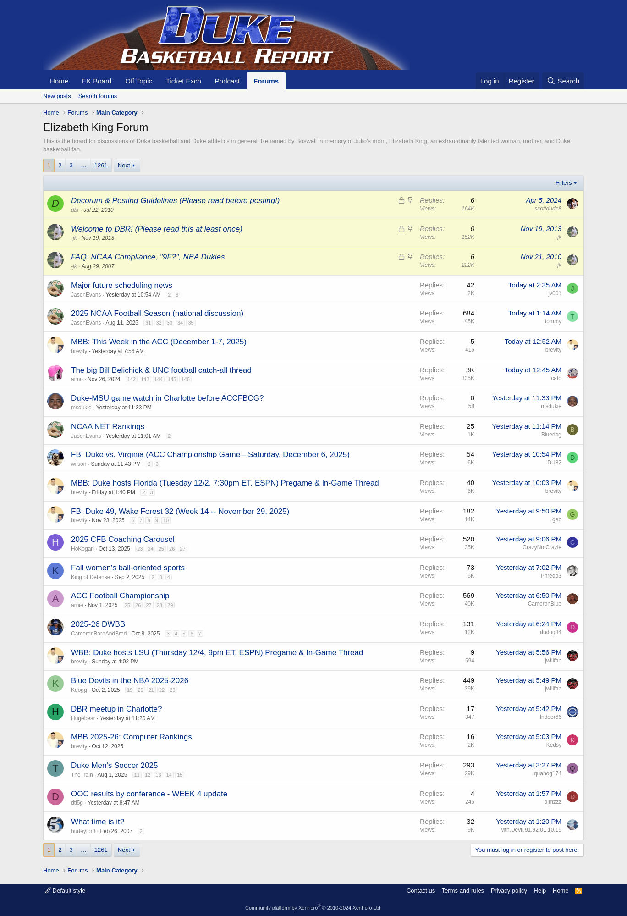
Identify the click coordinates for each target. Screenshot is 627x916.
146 (185, 379)
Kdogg (79, 690)
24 (150, 549)
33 (169, 323)
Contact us (421, 890)
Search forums (97, 96)
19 (129, 690)
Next (124, 165)
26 (172, 549)
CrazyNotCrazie (541, 547)
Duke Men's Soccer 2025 (114, 765)
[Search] (563, 80)
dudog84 (550, 632)
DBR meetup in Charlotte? (116, 709)
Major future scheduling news (121, 285)
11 (137, 775)
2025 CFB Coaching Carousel (123, 539)
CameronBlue (544, 604)
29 (170, 605)
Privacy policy (509, 890)
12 (147, 775)
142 (131, 379)
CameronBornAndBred (98, 633)
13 (158, 775)
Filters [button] (564, 182)
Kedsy (553, 745)
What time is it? (97, 821)
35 (190, 323)
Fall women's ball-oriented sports (128, 567)
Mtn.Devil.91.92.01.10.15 (530, 830)
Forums (266, 81)
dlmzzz (552, 802)
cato (556, 378)
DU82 (554, 462)
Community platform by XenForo (313, 907)
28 (159, 605)
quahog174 (547, 773)
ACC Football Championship (120, 595)
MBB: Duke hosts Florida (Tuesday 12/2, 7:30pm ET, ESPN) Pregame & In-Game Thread (225, 483)
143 (145, 379)
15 (179, 775)
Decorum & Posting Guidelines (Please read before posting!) (175, 200)
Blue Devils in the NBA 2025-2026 (129, 680)
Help (540, 890)
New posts (57, 96)
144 (158, 379)
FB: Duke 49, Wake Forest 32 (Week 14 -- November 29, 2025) (180, 511)
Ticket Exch (183, 81)
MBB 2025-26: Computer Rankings (131, 737)
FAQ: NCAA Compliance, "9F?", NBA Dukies (148, 257)
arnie (77, 605)
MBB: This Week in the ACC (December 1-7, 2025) (159, 341)
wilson (78, 464)
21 (151, 690)
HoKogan (82, 549)
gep (556, 519)
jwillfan (553, 660)
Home (59, 81)
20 (140, 690)
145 (172, 379)
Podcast (227, 81)
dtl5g (77, 803)
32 (158, 323)
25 (161, 549)
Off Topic (138, 81)
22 (162, 690)
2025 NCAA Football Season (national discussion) (157, 313)
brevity (79, 351)
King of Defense (90, 577)
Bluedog (551, 434)
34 (180, 323)
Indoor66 (550, 717)
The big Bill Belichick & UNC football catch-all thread (161, 370)
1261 (101, 165)
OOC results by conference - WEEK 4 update (149, 793)
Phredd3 (551, 576)
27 (182, 549)
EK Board (96, 81)
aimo (77, 379)
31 (148, 323)
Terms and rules (463, 890)
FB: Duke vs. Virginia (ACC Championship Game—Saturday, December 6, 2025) (210, 454)
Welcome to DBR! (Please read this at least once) (156, 229)
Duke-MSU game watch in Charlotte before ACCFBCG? (167, 398)
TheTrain (82, 775)
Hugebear (83, 718)
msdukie (81, 407)
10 (166, 520)
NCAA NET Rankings (107, 426)
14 (169, 775)
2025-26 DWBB (98, 624)
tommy (553, 321)
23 (140, 549)
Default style (65, 890)
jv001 (554, 293)
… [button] (84, 165)
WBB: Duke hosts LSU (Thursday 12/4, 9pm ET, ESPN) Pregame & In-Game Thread (217, 652)
